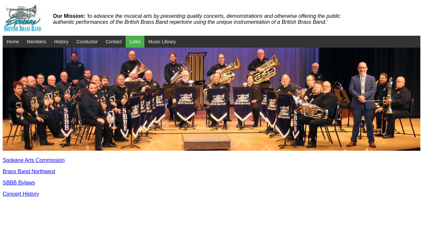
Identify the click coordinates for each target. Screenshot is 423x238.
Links (135, 41)
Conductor (87, 41)
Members (36, 41)
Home (13, 41)
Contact (114, 41)
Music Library (162, 41)
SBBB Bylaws (19, 182)
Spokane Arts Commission (34, 160)
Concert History (21, 194)
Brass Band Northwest (29, 171)
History (61, 41)
